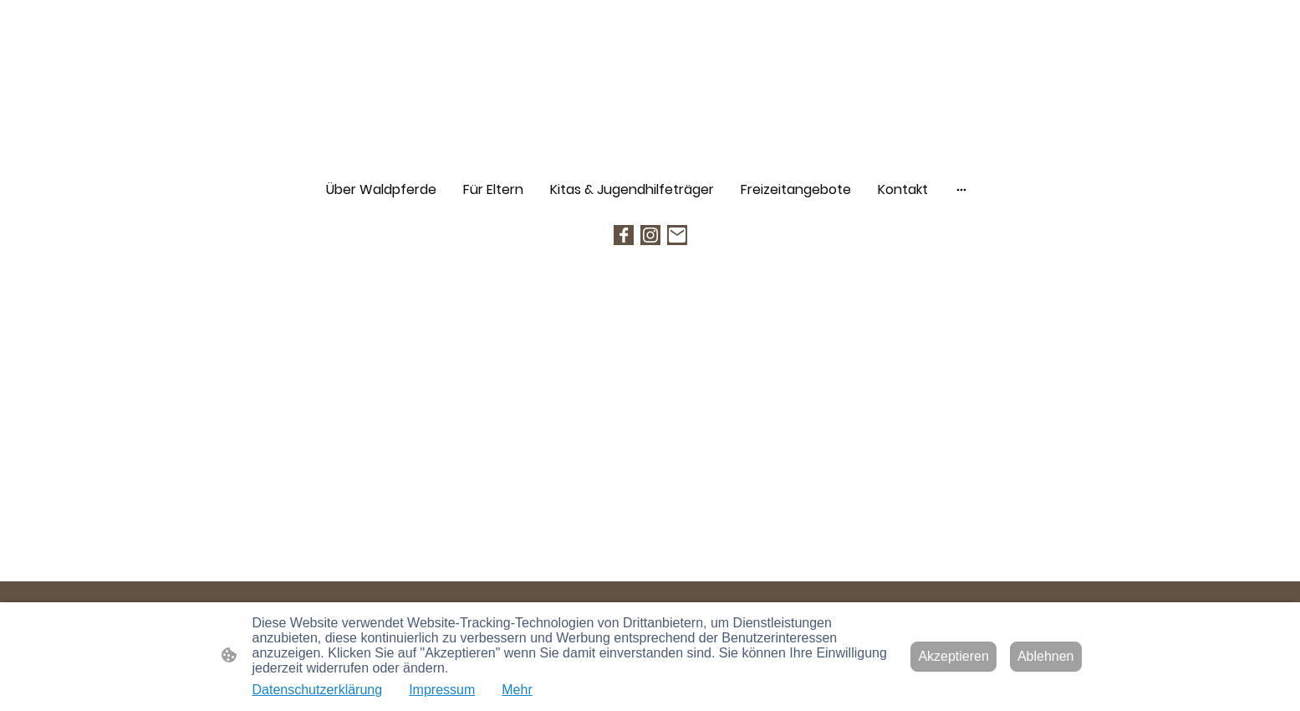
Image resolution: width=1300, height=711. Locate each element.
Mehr (517, 690)
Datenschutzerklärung (317, 690)
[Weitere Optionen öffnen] (961, 190)
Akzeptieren (953, 656)
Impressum (442, 690)
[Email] (677, 235)
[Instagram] (650, 235)
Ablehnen (1045, 656)
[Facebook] (624, 235)
